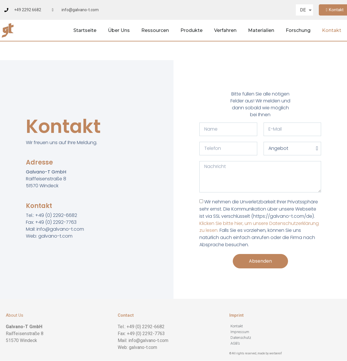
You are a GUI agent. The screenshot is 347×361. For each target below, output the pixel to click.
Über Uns (119, 30)
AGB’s (235, 343)
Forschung (298, 30)
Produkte (191, 30)
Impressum (239, 332)
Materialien (261, 30)
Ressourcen (155, 30)
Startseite (84, 30)
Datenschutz (240, 337)
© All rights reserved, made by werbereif (255, 353)
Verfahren (225, 30)
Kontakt (331, 30)
